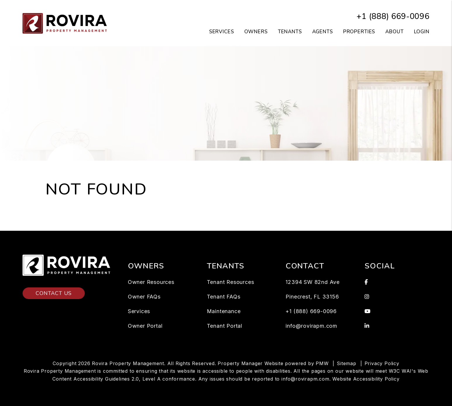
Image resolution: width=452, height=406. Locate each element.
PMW (322, 363)
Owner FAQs (144, 297)
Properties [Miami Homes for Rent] (359, 31)
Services (139, 311)
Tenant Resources (230, 282)
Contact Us (54, 293)
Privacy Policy (382, 363)
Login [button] (421, 31)
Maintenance (224, 311)
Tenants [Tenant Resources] (290, 31)
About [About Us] (394, 31)
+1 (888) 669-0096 (393, 16)
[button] (397, 282)
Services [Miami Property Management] (221, 31)
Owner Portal (145, 326)
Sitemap (346, 363)
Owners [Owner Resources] (256, 31)
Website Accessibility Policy (365, 379)
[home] (66, 23)
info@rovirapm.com (311, 326)
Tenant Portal (224, 326)
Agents (322, 31)
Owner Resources (151, 282)
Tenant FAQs (223, 297)
